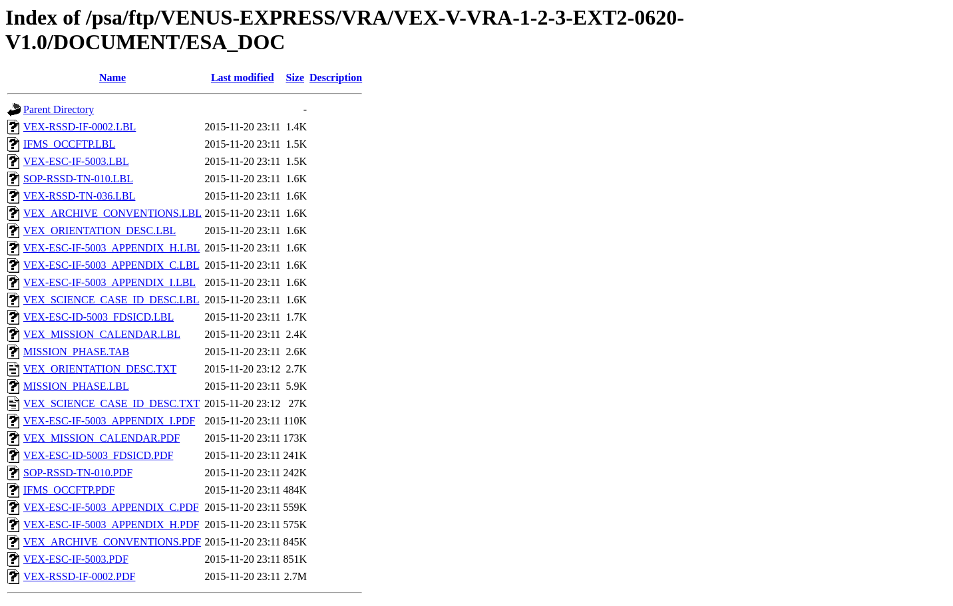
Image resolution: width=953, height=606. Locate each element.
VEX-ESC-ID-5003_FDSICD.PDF (98, 455)
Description (335, 77)
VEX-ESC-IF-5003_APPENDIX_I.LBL (109, 282)
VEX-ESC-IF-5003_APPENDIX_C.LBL (111, 265)
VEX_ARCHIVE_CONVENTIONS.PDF (112, 541)
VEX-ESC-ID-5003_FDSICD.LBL (98, 317)
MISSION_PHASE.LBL (76, 386)
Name (112, 77)
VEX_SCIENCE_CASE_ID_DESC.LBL (111, 299)
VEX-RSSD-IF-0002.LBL (79, 126)
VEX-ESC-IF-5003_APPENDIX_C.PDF (111, 507)
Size (295, 77)
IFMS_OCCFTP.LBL (69, 144)
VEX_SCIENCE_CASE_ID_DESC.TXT (111, 403)
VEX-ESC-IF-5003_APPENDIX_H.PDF (111, 524)
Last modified (242, 77)
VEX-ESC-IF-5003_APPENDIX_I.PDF (109, 420)
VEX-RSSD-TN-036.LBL (79, 196)
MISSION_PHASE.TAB (76, 351)
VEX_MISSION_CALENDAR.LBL (101, 334)
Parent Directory (58, 109)
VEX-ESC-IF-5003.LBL (76, 161)
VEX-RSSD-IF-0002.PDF (79, 576)
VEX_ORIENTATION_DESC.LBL (99, 230)
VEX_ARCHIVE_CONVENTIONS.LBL (112, 213)
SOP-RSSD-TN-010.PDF (77, 472)
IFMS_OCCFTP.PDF (68, 490)
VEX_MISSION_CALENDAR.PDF (101, 438)
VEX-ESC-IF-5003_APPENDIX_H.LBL (111, 247)
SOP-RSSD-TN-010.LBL (78, 178)
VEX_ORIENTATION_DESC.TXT (99, 369)
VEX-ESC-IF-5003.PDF (75, 559)
